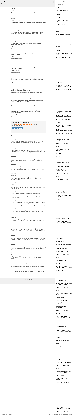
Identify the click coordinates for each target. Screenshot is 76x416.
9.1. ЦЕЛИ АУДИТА (59, 263)
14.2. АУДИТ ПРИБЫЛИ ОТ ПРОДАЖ (63, 403)
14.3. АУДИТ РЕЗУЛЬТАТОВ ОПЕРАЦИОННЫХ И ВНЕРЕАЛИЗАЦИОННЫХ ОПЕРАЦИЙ (63, 407)
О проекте (26, 279)
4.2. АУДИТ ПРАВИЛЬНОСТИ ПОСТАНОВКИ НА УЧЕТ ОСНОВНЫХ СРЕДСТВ (63, 111)
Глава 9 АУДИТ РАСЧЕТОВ (61, 260)
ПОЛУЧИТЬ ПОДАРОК (17, 128)
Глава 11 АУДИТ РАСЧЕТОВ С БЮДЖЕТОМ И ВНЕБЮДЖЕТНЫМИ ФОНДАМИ (63, 317)
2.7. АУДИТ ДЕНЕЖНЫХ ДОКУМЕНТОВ (64, 61)
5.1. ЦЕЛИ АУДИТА (59, 153)
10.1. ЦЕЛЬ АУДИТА (60, 297)
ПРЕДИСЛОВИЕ (59, 7)
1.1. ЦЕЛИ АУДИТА (59, 17)
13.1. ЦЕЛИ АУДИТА (60, 375)
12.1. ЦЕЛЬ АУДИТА (60, 349)
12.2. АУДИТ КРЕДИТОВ (60, 352)
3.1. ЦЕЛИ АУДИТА (59, 78)
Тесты (13, 226)
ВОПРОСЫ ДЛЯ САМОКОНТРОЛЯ (62, 28)
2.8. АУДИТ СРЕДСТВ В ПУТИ (62, 64)
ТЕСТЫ (57, 31)
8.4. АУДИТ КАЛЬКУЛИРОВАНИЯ (62, 251)
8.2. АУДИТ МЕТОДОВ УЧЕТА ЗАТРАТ (63, 244)
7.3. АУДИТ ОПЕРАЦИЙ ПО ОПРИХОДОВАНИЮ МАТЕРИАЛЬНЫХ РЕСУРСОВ (63, 222)
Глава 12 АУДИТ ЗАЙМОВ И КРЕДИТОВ (63, 346)
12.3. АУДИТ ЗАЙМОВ (60, 355)
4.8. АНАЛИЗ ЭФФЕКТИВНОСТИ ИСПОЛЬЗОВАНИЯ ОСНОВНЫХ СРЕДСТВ (62, 139)
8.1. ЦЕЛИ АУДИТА (59, 241)
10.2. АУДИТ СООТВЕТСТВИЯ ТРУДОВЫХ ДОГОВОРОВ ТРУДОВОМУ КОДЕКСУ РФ (63, 302)
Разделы (30, 279)
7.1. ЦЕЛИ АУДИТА (59, 214)
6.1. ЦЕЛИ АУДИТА (59, 183)
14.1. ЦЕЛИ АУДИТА (60, 400)
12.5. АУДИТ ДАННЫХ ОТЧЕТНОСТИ (63, 362)
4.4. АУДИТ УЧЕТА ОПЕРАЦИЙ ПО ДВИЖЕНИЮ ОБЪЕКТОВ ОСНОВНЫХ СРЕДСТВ (63, 121)
